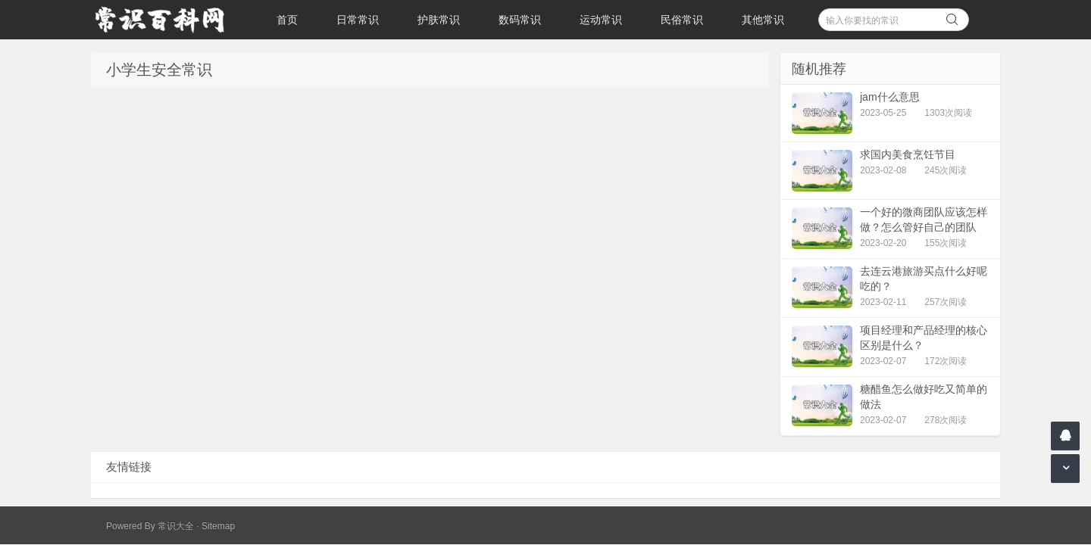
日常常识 (357, 20)
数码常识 (520, 20)
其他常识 (763, 20)
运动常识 (601, 20)
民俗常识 (682, 20)
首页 (287, 20)
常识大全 (176, 526)
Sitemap (218, 526)
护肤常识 (438, 20)
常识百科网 (166, 19)
